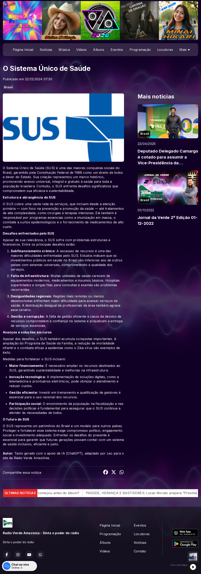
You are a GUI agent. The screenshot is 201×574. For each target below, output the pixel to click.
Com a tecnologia (184, 565)
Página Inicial (23, 50)
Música (64, 50)
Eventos (117, 50)
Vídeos (81, 50)
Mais (184, 50)
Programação (140, 50)
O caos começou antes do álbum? (68, 493)
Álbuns (98, 50)
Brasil (8, 87)
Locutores (165, 50)
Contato (140, 551)
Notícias (46, 50)
